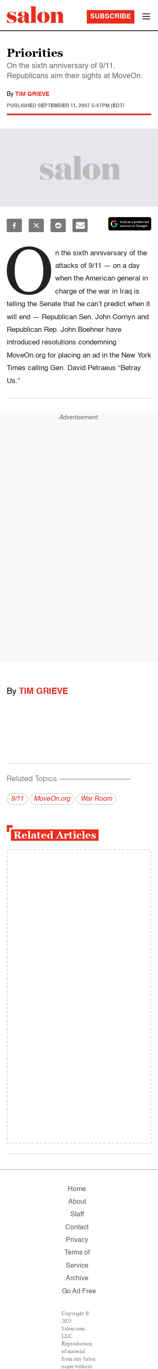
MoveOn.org (52, 799)
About (77, 1202)
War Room (96, 799)
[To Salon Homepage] (35, 14)
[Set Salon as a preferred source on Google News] (129, 223)
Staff (77, 1214)
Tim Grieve (32, 94)
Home (77, 1189)
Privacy (77, 1240)
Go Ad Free (79, 1291)
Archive (77, 1278)
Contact (76, 1227)
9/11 (17, 799)
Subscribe (110, 16)
